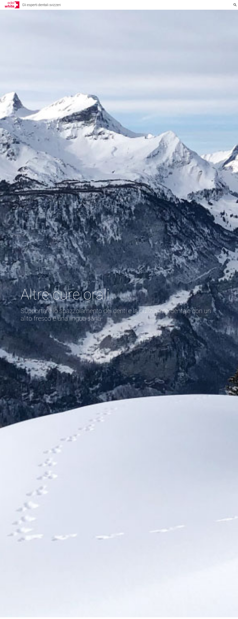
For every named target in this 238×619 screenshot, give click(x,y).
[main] (119, 314)
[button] (119, 613)
